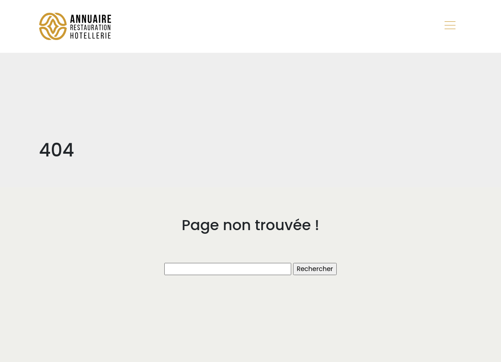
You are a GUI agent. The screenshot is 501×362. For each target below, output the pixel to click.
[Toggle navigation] (449, 26)
